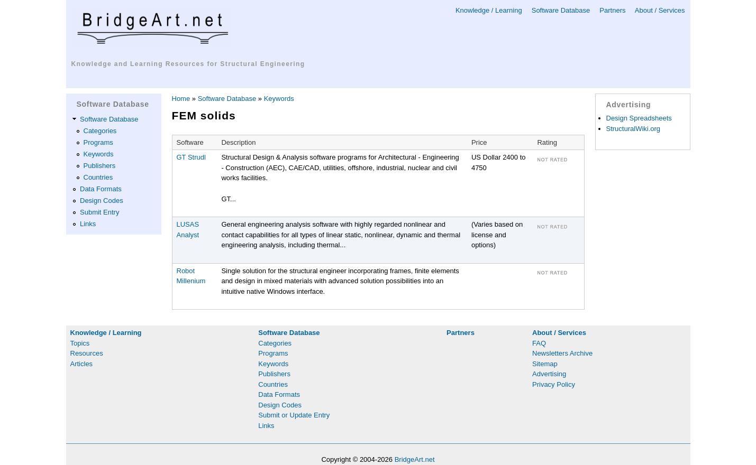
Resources (86, 353)
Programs (98, 142)
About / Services (660, 10)
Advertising (549, 374)
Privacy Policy (553, 384)
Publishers (100, 166)
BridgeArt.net (415, 459)
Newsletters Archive (562, 353)
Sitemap (545, 364)
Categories (100, 131)
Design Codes (101, 200)
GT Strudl (191, 157)
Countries (98, 177)
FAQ (539, 343)
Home (181, 99)
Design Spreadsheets (639, 118)
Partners (612, 10)
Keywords (99, 154)
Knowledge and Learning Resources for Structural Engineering (188, 64)
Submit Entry (99, 212)
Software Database (561, 10)
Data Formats (101, 189)
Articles (81, 364)
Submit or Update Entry (294, 415)
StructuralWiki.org (633, 129)
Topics (80, 343)
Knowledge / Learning (489, 10)
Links (88, 224)
